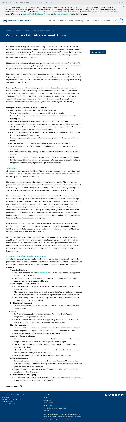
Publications (95, 21)
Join (3, 2)
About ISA (9, 31)
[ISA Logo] (17, 21)
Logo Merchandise (37, 2)
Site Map (46, 410)
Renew (8, 2)
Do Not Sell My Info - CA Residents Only (55, 408)
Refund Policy (48, 405)
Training (70, 21)
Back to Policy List (98, 52)
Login (114, 2)
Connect (15, 2)
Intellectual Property (42, 14)
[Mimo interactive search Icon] (120, 20)
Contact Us (47, 395)
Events (87, 21)
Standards (52, 21)
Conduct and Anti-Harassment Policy (42, 31)
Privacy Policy (48, 400)
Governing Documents (22, 31)
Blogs (21, 2)
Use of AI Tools (28, 14)
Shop (121, 2)
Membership (79, 21)
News (103, 21)
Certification (62, 21)
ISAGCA (26, 2)
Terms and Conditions (62, 14)
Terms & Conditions (49, 403)
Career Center (48, 2)
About (108, 21)
